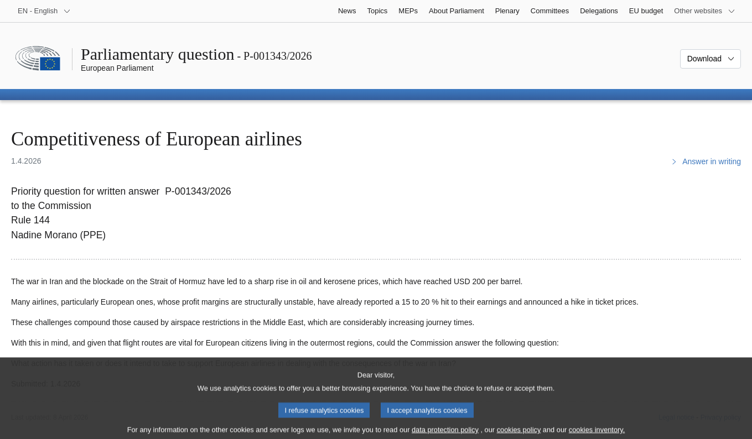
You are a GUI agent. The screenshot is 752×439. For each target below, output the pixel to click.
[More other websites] (704, 11)
